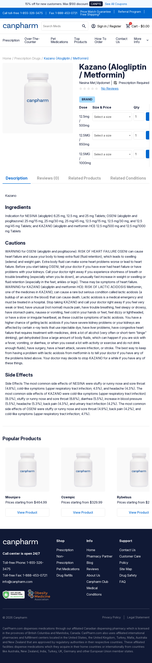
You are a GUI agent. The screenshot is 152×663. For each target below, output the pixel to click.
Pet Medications (59, 40)
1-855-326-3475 (31, 13)
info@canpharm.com (17, 582)
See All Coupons (116, 4)
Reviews (92, 569)
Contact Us (121, 40)
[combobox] (112, 116)
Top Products (80, 40)
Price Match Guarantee (95, 11)
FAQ (122, 582)
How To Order (100, 40)
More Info (141, 40)
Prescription (11, 40)
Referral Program (129, 11)
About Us (93, 575)
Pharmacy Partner (99, 556)
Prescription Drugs (27, 58)
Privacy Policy (111, 617)
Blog (89, 563)
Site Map (125, 569)
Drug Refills (64, 575)
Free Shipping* (90, 14)
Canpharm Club (97, 582)
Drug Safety (128, 575)
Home (7, 58)
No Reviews (110, 88)
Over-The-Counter (32, 40)
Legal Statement (138, 617)
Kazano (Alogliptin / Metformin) (66, 58)
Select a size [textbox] (102, 116)
